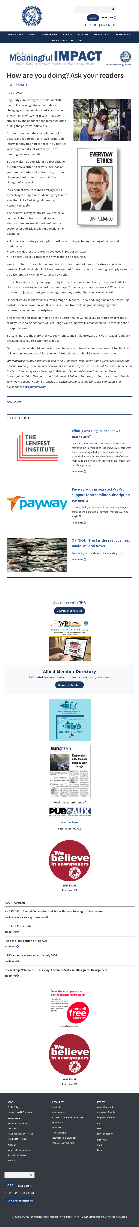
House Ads (57, 1127)
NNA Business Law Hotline (20, 1133)
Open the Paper (69, 822)
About (83, 40)
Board (100, 1150)
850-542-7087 (29, 1192)
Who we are (15, 34)
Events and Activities (17, 1123)
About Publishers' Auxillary (19, 1150)
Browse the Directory (69, 684)
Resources (123, 34)
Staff (99, 1145)
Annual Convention (106, 1107)
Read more (79, 471)
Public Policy (13, 1107)
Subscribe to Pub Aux (17, 1155)
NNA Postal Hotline (16, 1138)
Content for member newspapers (68, 1117)
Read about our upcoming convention (26, 917)
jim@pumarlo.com (34, 387)
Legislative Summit (106, 1117)
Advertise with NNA (69, 602)
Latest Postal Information (20, 1112)
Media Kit (11, 1160)
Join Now (11, 1128)
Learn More (69, 889)
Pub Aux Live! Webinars (63, 1142)
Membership (49, 34)
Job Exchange (59, 1132)
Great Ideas (102, 34)
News (32, 34)
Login (93, 17)
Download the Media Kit (69, 610)
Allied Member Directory (69, 671)
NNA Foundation (62, 40)
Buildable (122, 1216)
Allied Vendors (59, 1112)
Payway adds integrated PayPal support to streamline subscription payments (101, 495)
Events (67, 34)
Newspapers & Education (64, 1137)
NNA (99, 1128)
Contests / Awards (106, 1112)
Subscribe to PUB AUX (69, 828)
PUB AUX (83, 34)
